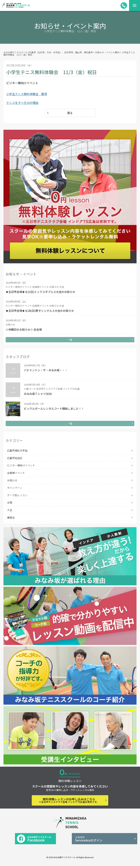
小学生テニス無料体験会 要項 (26, 94)
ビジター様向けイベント (21, 465)
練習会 (11, 517)
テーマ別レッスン (17, 495)
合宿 (9, 502)
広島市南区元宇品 (17, 450)
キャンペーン (14, 487)
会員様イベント (16, 473)
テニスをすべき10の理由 (22, 102)
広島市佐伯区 (14, 458)
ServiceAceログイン (104, 839)
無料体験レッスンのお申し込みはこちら (69, 800)
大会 (9, 510)
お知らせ (12, 480)
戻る (70, 113)
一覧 (70, 339)
